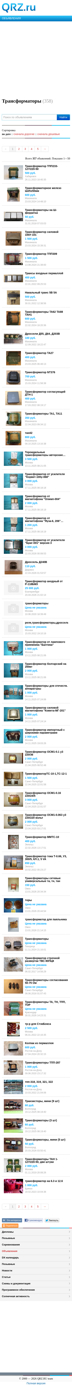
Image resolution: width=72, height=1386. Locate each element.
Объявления (9, 1251)
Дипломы (8, 1231)
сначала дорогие (23, 134)
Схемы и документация (16, 1283)
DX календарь (10, 1257)
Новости (7, 1270)
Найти (63, 117)
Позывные (8, 1238)
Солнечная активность (16, 1296)
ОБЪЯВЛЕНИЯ (11, 18)
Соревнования (11, 1244)
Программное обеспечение (18, 1289)
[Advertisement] (36, 59)
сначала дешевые (48, 134)
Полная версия (36, 1383)
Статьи (6, 1277)
